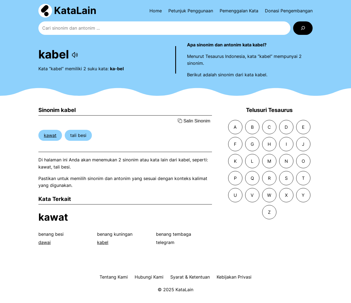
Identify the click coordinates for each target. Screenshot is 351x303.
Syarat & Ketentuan (190, 277)
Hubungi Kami (149, 277)
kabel (102, 242)
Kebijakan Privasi (234, 277)
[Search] (303, 28)
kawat (50, 135)
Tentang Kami (114, 277)
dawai (44, 242)
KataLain (75, 10)
